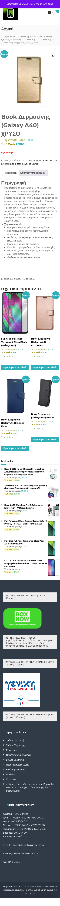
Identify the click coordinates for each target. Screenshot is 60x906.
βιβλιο (35, 163)
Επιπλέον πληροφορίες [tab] (32, 172)
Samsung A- (31, 39)
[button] (54, 56)
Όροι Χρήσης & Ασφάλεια (18, 759)
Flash (22, 894)
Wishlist (10, 779)
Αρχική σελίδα (9, 37)
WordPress (30, 898)
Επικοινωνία (12, 754)
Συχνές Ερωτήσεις (15, 764)
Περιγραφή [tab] (11, 172)
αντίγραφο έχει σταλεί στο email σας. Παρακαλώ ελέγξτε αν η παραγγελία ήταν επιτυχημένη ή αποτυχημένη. (30, 792)
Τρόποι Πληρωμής (15, 750)
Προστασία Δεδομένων (17, 769)
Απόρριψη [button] (48, 3)
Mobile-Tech (35, 891)
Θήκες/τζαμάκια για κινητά (31, 37)
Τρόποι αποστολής (15, 745)
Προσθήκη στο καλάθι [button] (15, 367)
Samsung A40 (48, 39)
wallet (27, 163)
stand (20, 163)
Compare (11, 784)
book (13, 163)
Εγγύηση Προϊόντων (16, 774)
